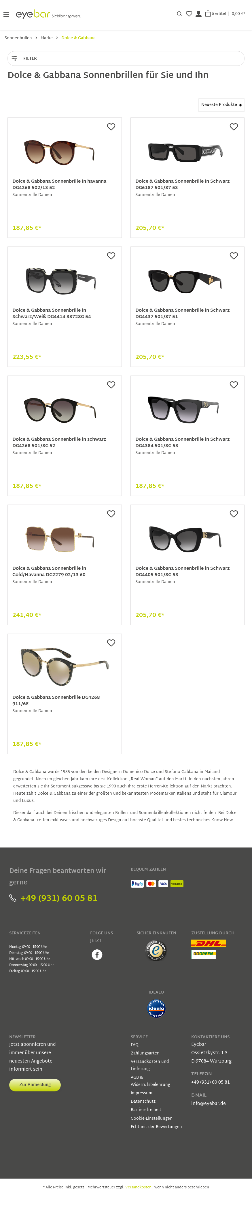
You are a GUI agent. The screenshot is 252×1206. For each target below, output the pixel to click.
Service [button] (139, 1037)
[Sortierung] (221, 104)
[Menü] (6, 14)
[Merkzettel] (189, 13)
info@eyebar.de (208, 1104)
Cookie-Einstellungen (152, 1118)
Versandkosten (138, 1187)
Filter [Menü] (24, 57)
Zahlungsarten (145, 1053)
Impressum (141, 1093)
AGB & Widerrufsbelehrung (150, 1081)
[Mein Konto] (198, 13)
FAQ (135, 1045)
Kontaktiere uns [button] (210, 1037)
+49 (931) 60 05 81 (53, 899)
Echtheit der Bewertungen (156, 1127)
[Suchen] (179, 13)
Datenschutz (143, 1101)
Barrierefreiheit (146, 1110)
